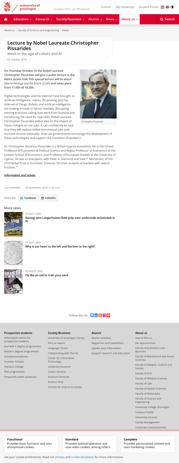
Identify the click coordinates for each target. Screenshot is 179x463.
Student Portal (148, 7)
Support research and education (111, 353)
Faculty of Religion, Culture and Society (153, 366)
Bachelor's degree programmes (22, 346)
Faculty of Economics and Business (150, 349)
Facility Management (147, 422)
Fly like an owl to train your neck (46, 275)
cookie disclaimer (82, 457)
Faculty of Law (143, 383)
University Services (146, 417)
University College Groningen (152, 407)
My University (125, 7)
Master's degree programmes (21, 351)
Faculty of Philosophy (147, 393)
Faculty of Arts (143, 373)
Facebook (28, 198)
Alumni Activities (101, 338)
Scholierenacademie (16, 356)
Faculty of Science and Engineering (38, 30)
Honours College (13, 366)
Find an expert (56, 343)
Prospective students (18, 333)
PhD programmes (14, 371)
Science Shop (55, 382)
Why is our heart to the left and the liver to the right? (60, 246)
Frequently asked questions (20, 376)
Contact (106, 7)
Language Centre (58, 348)
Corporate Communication (150, 427)
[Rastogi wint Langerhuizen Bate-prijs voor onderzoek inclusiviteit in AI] (13, 224)
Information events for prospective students (17, 339)
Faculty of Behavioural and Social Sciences (154, 358)
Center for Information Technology (61, 359)
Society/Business (59, 333)
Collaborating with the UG (63, 353)
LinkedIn (48, 198)
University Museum (59, 366)
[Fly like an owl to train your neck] (13, 281)
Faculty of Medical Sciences (151, 378)
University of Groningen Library (66, 338)
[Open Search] (167, 19)
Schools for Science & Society (65, 387)
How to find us (143, 338)
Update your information (106, 348)
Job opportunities (145, 343)
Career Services (57, 371)
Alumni (96, 333)
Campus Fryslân (144, 412)
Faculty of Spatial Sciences (150, 388)
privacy (60, 457)
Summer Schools (14, 361)
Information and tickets (19, 175)
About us (9, 30)
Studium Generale (58, 376)
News (65, 30)
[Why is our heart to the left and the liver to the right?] (13, 253)
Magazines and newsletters (108, 343)
